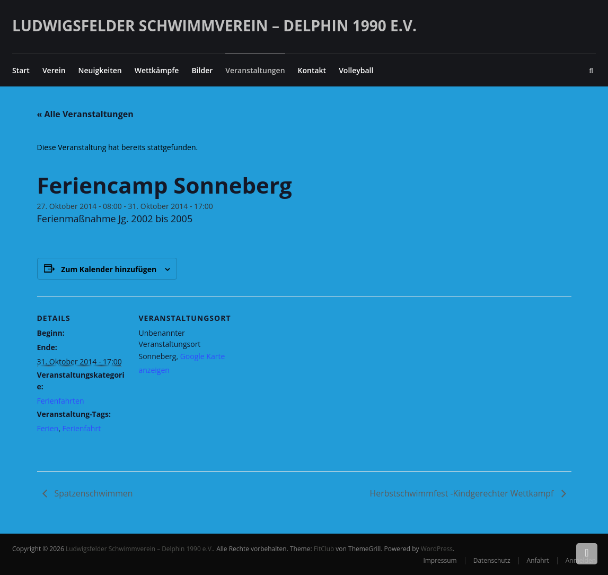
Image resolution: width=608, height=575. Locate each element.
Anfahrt (538, 560)
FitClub (325, 548)
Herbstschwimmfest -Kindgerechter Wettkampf (462, 494)
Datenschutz (491, 560)
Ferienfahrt (82, 428)
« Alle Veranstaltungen (85, 114)
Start (21, 70)
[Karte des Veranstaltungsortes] (297, 370)
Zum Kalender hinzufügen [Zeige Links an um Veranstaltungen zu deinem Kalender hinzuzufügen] (108, 269)
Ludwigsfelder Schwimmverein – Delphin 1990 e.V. (214, 25)
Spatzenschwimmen (93, 494)
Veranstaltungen (255, 70)
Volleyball (356, 70)
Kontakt (312, 70)
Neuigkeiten (100, 70)
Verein (54, 70)
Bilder (202, 70)
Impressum (439, 560)
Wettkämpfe (157, 70)
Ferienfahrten (60, 401)
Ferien (48, 428)
